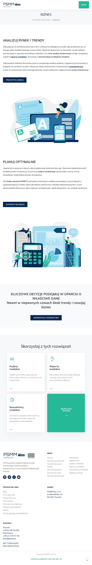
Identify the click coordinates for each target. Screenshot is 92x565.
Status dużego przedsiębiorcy (15, 513)
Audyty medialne (76, 463)
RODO (6, 510)
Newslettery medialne (78, 469)
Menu (83, 5)
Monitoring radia (54, 473)
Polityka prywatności (12, 507)
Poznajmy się (8, 495)
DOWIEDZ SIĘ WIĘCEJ (15, 204)
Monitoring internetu (55, 461)
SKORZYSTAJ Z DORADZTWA (46, 318)
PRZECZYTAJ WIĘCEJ (14, 80)
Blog (5, 491)
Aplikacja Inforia (76, 473)
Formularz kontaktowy (12, 504)
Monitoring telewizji (55, 476)
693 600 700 (57, 559)
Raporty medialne (76, 466)
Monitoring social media (54, 465)
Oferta (50, 458)
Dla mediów (8, 501)
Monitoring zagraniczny (74, 459)
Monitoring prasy (54, 469)
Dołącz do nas (9, 498)
